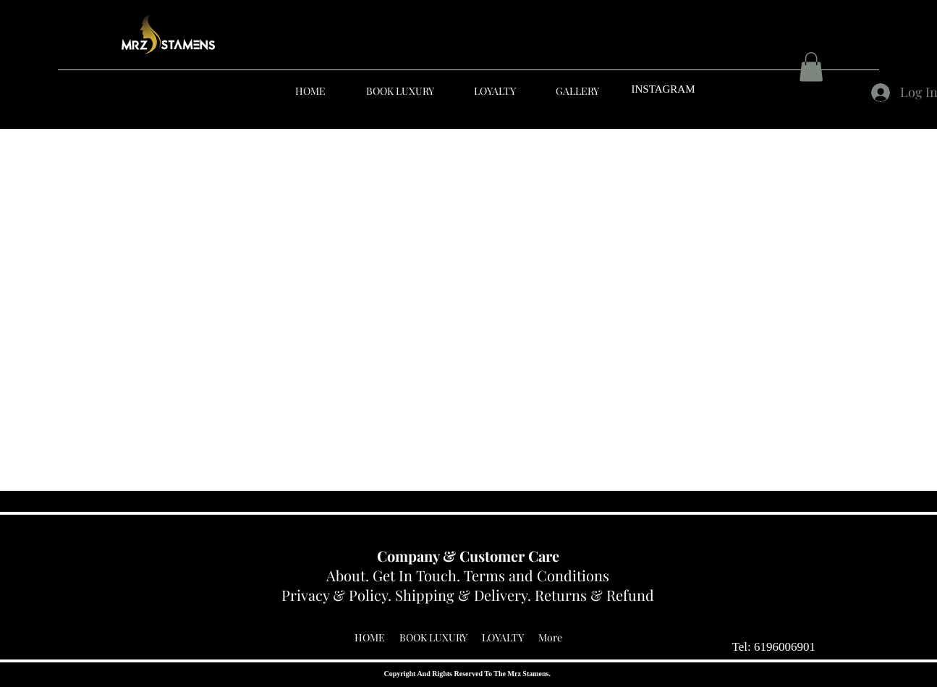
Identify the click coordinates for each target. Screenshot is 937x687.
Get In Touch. (418, 575)
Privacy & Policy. (338, 594)
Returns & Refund (594, 594)
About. (349, 575)
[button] (811, 67)
